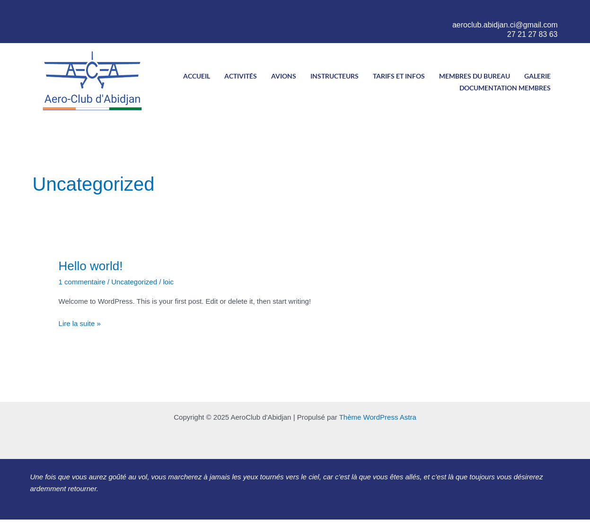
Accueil (196, 76)
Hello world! (91, 266)
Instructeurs (334, 76)
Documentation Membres (505, 88)
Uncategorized (134, 282)
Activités (240, 76)
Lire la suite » (80, 322)
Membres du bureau (474, 76)
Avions (283, 76)
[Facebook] (486, 12)
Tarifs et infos (399, 76)
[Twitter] (514, 12)
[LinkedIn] (543, 12)
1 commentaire (82, 282)
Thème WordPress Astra (377, 417)
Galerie (537, 76)
